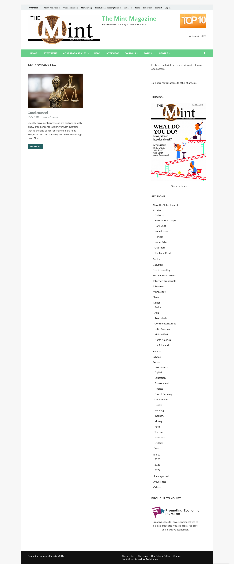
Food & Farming (163, 393)
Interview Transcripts (164, 280)
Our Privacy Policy (160, 556)
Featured (159, 214)
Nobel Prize (161, 242)
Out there (160, 247)
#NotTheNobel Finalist (165, 204)
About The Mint (51, 7)
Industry (159, 415)
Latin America (162, 328)
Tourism (159, 431)
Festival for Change (165, 220)
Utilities (159, 442)
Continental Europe (165, 323)
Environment (162, 383)
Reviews (157, 351)
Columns (130, 53)
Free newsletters (70, 7)
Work (158, 448)
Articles (157, 210)
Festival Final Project (164, 275)
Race (157, 426)
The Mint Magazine (129, 18)
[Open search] (204, 53)
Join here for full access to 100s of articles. (174, 82)
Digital (158, 372)
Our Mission (128, 556)
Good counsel (38, 113)
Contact (158, 7)
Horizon (159, 236)
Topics (148, 53)
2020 (157, 459)
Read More (34, 146)
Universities (159, 481)
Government (162, 399)
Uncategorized (161, 476)
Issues (126, 7)
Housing (159, 410)
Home (33, 53)
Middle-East (161, 334)
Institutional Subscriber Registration (140, 559)
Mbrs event (159, 291)
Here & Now (161, 231)
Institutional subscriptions (107, 7)
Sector (156, 362)
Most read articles (74, 53)
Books (137, 7)
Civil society (161, 366)
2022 (157, 469)
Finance (159, 388)
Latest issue (49, 53)
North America (163, 339)
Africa (158, 307)
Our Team (143, 556)
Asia (157, 312)
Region (157, 302)
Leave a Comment (50, 117)
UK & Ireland (162, 345)
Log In (167, 7)
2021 (157, 464)
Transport (160, 437)
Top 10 (156, 454)
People (163, 53)
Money (158, 421)
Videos (157, 487)
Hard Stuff (160, 225)
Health (158, 404)
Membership (86, 7)
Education (147, 7)
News (97, 53)
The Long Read (163, 252)
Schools (157, 356)
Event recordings (162, 269)
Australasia (161, 318)
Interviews (112, 53)
